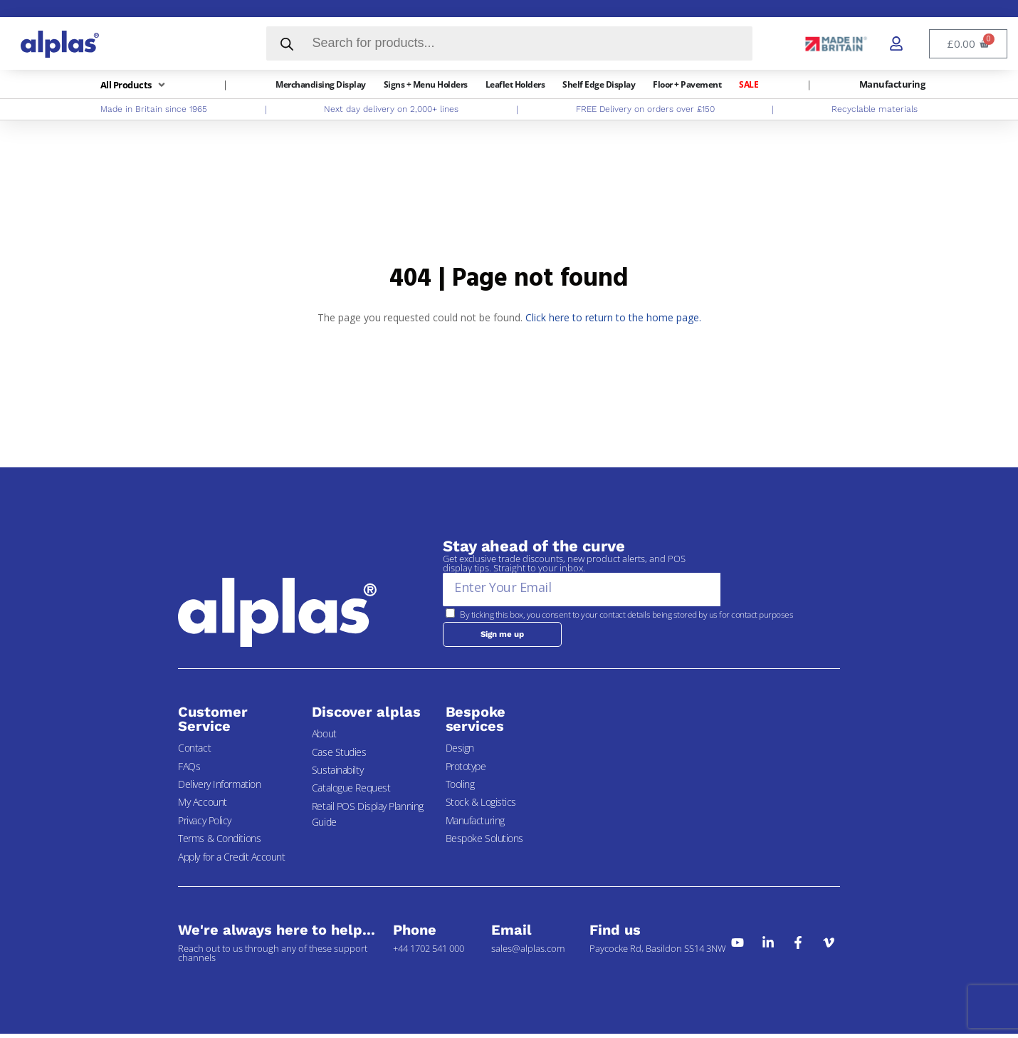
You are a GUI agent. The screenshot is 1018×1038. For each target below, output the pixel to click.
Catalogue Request (351, 792)
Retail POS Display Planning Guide (368, 818)
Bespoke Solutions (484, 842)
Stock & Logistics (481, 806)
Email (511, 934)
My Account (202, 806)
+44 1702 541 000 (428, 952)
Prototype (466, 770)
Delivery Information (219, 788)
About (324, 737)
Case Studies (339, 755)
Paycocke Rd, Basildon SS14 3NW (657, 952)
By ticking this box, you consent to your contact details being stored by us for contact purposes (626, 614)
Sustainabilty (337, 774)
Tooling (460, 788)
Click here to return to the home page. (613, 317)
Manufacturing (475, 824)
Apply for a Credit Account (231, 860)
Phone (414, 934)
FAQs (189, 770)
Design (460, 752)
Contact (194, 752)
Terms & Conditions (219, 842)
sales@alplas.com (528, 952)
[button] (134, 85)
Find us (614, 934)
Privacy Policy (204, 824)
